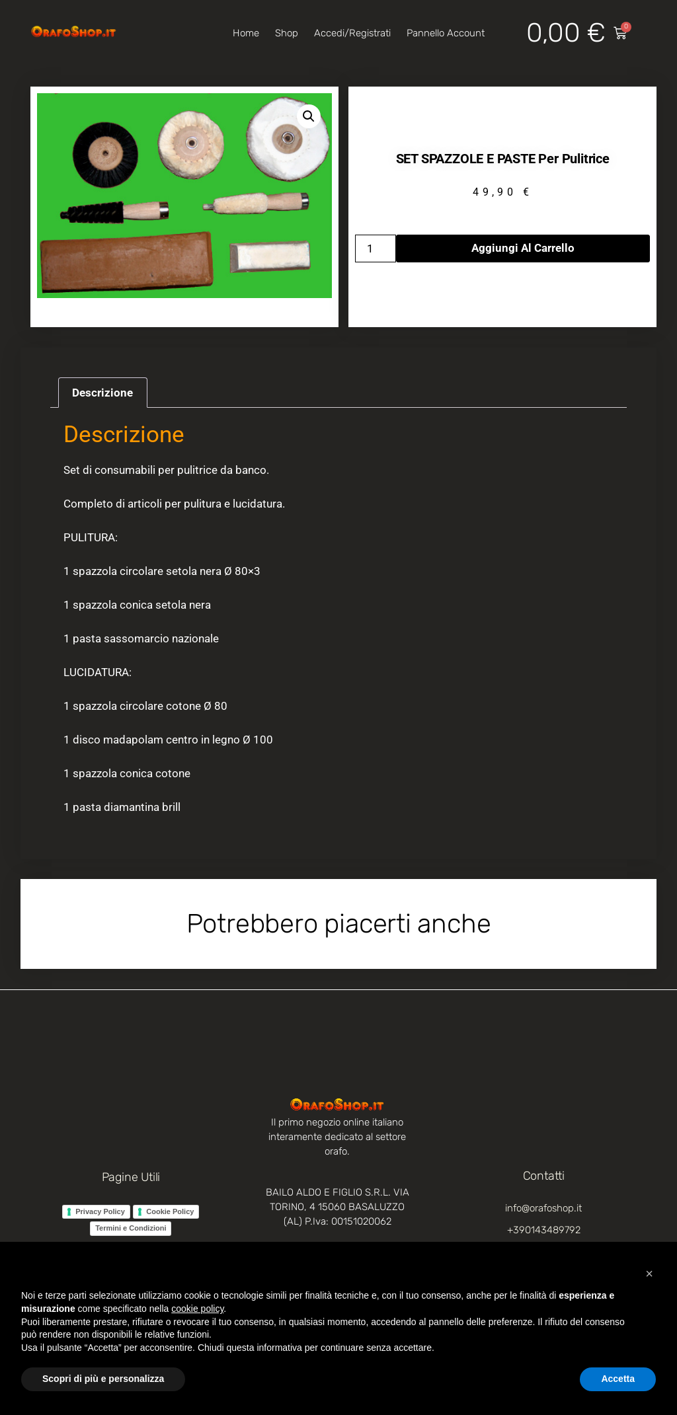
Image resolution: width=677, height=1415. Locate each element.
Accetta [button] (618, 1378)
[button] (309, 116)
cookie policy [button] (197, 1308)
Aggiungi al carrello (523, 247)
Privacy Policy (100, 1211)
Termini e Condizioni (130, 1228)
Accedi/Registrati (352, 33)
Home (246, 33)
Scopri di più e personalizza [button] (103, 1378)
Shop (286, 33)
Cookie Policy (170, 1211)
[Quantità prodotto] (375, 248)
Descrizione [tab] (102, 392)
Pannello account (446, 33)
